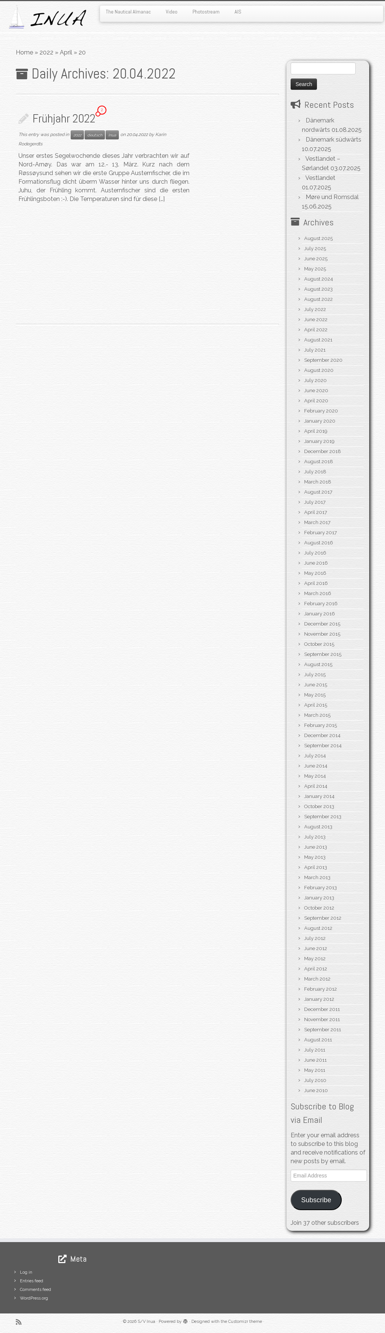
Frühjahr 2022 (63, 118)
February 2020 (321, 411)
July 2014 (315, 756)
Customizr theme (245, 1321)
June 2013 (315, 847)
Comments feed (35, 1289)
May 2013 (315, 857)
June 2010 (316, 1090)
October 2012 (319, 908)
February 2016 (321, 603)
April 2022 (315, 329)
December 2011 (322, 1009)
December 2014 (322, 735)
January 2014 (319, 796)
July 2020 (315, 380)
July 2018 (315, 472)
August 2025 (318, 238)
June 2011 (315, 1060)
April (66, 52)
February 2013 (320, 887)
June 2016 (316, 563)
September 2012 (322, 918)
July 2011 (314, 1050)
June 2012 (315, 948)
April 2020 (316, 401)
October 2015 (319, 644)
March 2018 (317, 482)
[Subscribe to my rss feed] (21, 1322)
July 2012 (315, 938)
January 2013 (319, 898)
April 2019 (315, 431)
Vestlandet (320, 177)
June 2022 (315, 319)
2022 (46, 52)
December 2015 (322, 624)
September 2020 (323, 360)
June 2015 (315, 685)
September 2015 (322, 654)
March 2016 (317, 593)
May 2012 (315, 958)
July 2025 (315, 248)
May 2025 (315, 269)
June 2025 (315, 258)
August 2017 (318, 492)
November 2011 (322, 1019)
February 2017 (320, 532)
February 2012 (320, 989)
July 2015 (315, 674)
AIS (238, 11)
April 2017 (315, 512)
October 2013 (319, 806)
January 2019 (319, 441)
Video (171, 11)
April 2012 (315, 969)
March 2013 (317, 877)
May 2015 (315, 695)
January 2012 (319, 999)
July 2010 (315, 1080)
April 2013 (315, 867)
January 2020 (319, 421)
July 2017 (315, 502)
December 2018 (322, 451)
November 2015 (322, 634)
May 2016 (315, 573)
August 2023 (318, 289)
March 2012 (317, 979)
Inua (112, 135)
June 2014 (315, 766)
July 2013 (315, 837)
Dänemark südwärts (333, 139)
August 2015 (318, 664)
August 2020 (318, 370)
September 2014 (323, 745)
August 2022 (318, 299)
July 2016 (315, 553)
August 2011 (318, 1040)
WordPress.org (34, 1298)
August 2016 (318, 543)
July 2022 (315, 309)
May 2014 (315, 776)
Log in (26, 1272)
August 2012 (318, 928)
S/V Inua (146, 1321)
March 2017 (317, 522)
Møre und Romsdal (332, 197)
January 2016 (319, 614)
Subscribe (316, 1200)
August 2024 (318, 279)
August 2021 (318, 340)
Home (24, 52)
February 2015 (320, 725)
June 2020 (316, 390)
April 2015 (315, 705)
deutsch (94, 135)
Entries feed (31, 1281)
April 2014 (315, 786)
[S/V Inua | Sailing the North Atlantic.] (45, 17)
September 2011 (322, 1029)
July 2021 (315, 350)
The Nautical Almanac (128, 11)
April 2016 (316, 583)
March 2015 (317, 715)
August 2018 (318, 461)
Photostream (206, 11)
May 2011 (314, 1070)
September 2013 (322, 816)
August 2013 (318, 827)
